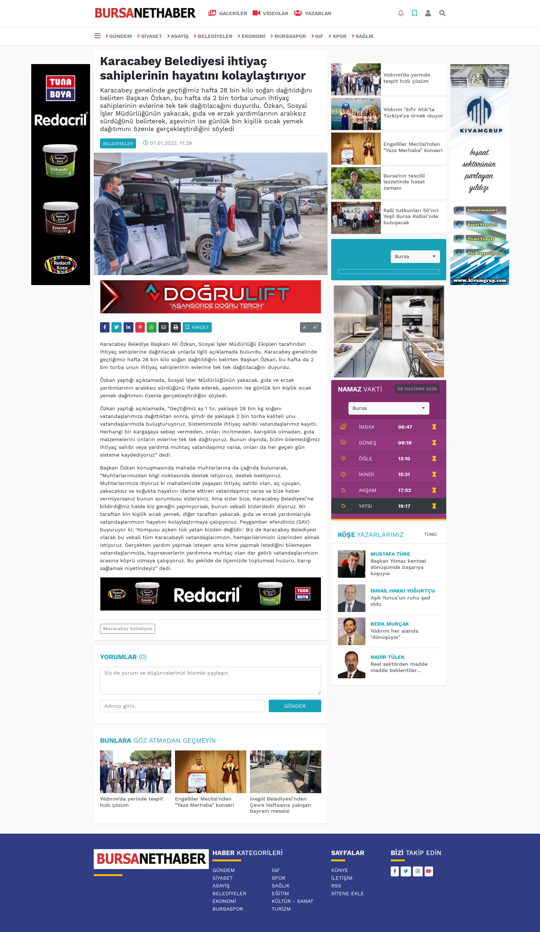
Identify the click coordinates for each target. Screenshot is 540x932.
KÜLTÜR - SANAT (292, 901)
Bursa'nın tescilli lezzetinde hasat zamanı (404, 182)
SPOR (338, 36)
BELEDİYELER (213, 36)
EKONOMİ (252, 36)
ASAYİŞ (178, 36)
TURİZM (281, 909)
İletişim (342, 878)
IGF (317, 36)
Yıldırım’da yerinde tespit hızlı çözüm (406, 78)
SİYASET (149, 36)
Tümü (430, 534)
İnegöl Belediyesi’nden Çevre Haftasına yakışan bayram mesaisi (280, 805)
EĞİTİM (280, 893)
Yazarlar (313, 13)
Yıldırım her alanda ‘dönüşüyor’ (394, 634)
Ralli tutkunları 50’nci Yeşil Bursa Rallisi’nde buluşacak (411, 216)
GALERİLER (227, 13)
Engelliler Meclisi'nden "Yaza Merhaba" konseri (204, 802)
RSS (336, 886)
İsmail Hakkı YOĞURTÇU (403, 591)
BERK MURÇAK (390, 624)
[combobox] (415, 256)
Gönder (294, 706)
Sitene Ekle (347, 893)
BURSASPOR (288, 36)
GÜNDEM (119, 36)
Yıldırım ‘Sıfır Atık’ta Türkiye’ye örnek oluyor (413, 112)
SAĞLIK (363, 36)
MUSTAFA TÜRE (390, 554)
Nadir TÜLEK (388, 657)
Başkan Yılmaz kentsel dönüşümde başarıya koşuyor (398, 567)
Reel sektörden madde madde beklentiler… (399, 667)
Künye (339, 870)
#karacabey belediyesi (127, 628)
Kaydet (197, 327)
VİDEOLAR (271, 13)
